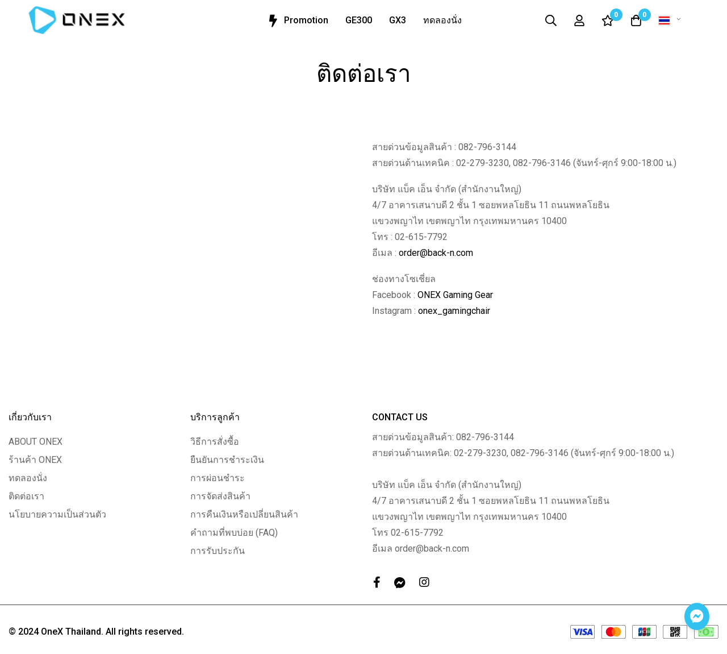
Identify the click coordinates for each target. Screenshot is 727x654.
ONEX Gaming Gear (455, 294)
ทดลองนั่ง (442, 20)
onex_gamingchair (454, 310)
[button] (671, 20)
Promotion (296, 21)
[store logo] (76, 20)
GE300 (358, 20)
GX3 (397, 20)
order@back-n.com (436, 252)
